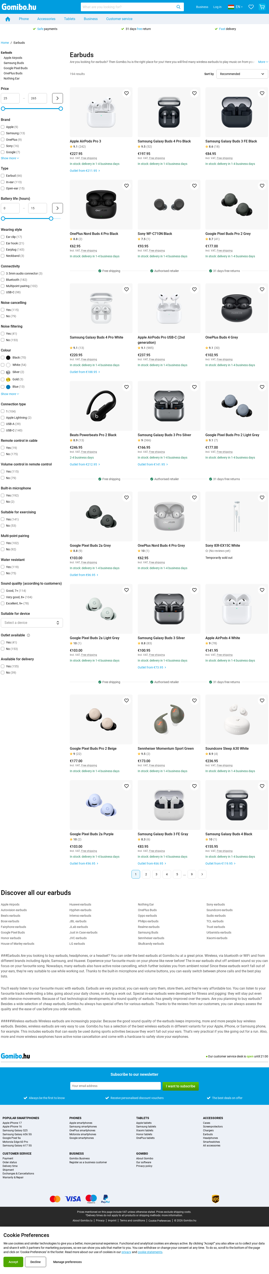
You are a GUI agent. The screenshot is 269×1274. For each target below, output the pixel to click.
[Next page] (202, 874)
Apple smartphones (80, 1123)
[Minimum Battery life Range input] (10, 208)
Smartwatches (211, 1142)
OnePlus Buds (13, 73)
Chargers (208, 1130)
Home (5, 42)
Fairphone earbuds (13, 927)
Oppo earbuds (147, 915)
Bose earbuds (10, 921)
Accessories (46, 19)
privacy (126, 1252)
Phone (24, 19)
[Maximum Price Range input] (37, 98)
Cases (206, 1123)
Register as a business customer (88, 1162)
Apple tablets (144, 1123)
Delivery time (10, 1166)
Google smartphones (81, 1138)
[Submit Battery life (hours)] (57, 208)
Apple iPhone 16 (12, 1126)
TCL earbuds (215, 921)
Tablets (69, 19)
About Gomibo (144, 1158)
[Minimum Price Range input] (10, 98)
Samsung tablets (146, 1126)
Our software (143, 1162)
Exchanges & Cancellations (18, 1173)
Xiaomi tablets (144, 1130)
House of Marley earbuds (17, 943)
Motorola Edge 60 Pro (15, 1142)
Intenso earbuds (80, 915)
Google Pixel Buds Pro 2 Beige (93, 748)
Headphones (210, 1138)
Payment (8, 1158)
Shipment (8, 1170)
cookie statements (150, 1252)
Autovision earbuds (14, 910)
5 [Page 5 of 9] (177, 874)
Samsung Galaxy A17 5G (17, 1145)
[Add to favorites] (126, 93)
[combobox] (132, 6)
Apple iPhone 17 (12, 1123)
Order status (10, 1162)
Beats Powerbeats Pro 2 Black (93, 435)
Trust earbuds (215, 927)
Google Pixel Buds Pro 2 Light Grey (232, 435)
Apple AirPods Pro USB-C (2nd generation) (161, 340)
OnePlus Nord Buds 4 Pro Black (94, 234)
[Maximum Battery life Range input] (37, 208)
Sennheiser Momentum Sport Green (166, 748)
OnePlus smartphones (82, 1130)
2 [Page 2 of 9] (146, 874)
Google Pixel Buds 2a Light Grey (94, 638)
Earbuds (208, 1134)
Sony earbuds (215, 904)
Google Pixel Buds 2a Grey (90, 545)
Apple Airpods (13, 57)
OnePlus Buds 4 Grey (221, 337)
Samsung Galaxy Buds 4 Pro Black (164, 141)
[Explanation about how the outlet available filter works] (28, 635)
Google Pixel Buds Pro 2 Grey (228, 234)
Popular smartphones (21, 1118)
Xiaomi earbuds (216, 938)
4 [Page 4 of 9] (167, 874)
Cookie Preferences (160, 1220)
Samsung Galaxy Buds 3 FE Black (231, 141)
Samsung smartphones (83, 1126)
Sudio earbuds (216, 915)
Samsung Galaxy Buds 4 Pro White (96, 337)
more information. (172, 1215)
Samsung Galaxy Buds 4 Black (228, 834)
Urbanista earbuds (218, 932)
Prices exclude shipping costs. (173, 1211)
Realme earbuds (149, 927)
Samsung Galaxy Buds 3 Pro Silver (164, 435)
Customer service (119, 19)
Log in (217, 7)
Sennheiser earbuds (151, 938)
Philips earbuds (148, 921)
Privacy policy (144, 1166)
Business (202, 7)
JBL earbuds (77, 921)
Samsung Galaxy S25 (15, 1130)
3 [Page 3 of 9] (156, 874)
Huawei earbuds (80, 904)
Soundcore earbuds (219, 910)
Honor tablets (144, 1134)
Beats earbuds (10, 915)
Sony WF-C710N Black (155, 234)
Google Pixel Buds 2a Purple (92, 834)
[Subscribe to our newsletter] (115, 1086)
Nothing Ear (12, 78)
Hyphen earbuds (80, 910)
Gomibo (142, 1153)
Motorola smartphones (82, 1134)
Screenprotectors (213, 1126)
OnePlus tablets (145, 1138)
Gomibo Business (79, 1158)
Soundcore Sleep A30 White (227, 748)
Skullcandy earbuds (151, 943)
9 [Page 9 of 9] (192, 874)
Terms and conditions (132, 1220)
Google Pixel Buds (16, 68)
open (250, 1056)
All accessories (211, 1145)
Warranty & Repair (13, 1177)
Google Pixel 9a (12, 1138)
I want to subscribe (180, 1086)
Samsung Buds (14, 63)
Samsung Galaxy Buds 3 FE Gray (163, 834)
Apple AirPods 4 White (222, 638)
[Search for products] (128, 7)
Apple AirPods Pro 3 (85, 141)
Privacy (100, 1220)
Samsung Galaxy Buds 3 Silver (161, 638)
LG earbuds (77, 943)
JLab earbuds (78, 927)
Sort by (209, 74)
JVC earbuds (78, 938)
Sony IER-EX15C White (222, 545)
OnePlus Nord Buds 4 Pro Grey (161, 545)
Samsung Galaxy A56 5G (17, 1134)
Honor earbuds (11, 938)
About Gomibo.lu (82, 1220)
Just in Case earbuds (83, 932)
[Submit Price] (57, 98)
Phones (75, 1118)
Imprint (112, 1220)
